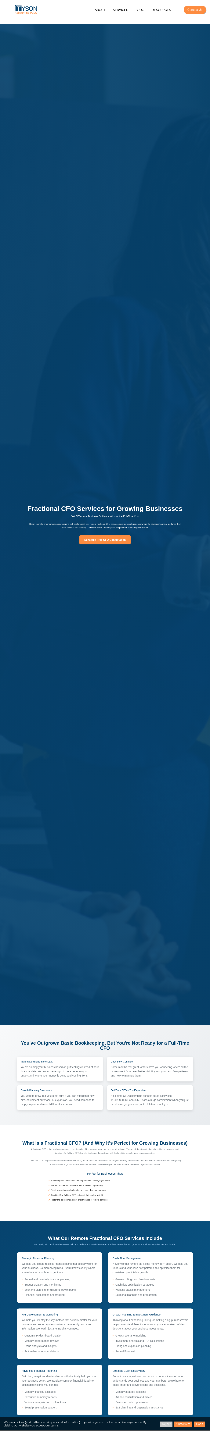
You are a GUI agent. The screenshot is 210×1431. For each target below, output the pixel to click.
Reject (166, 1424)
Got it (199, 1424)
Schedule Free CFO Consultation (105, 539)
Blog (140, 10)
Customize (183, 1424)
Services (120, 10)
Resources (161, 10)
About (100, 10)
